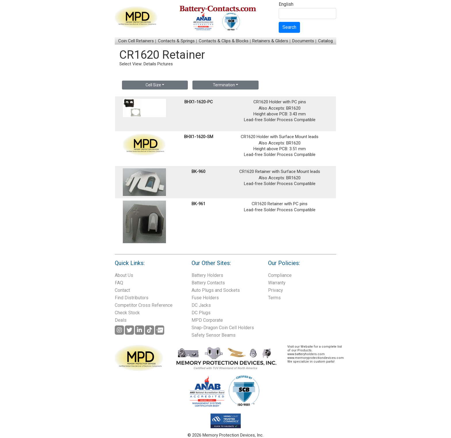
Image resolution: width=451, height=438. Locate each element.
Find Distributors (131, 297)
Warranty (277, 282)
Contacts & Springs (176, 40)
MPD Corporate (207, 320)
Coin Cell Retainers (136, 40)
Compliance (280, 275)
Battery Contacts (208, 282)
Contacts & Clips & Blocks (224, 40)
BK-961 (198, 203)
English (286, 4)
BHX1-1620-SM (198, 136)
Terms (274, 297)
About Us (124, 275)
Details (150, 63)
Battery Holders (207, 275)
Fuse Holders (205, 297)
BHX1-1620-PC (198, 101)
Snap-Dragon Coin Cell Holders (223, 327)
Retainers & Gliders (270, 40)
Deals (121, 320)
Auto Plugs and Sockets (216, 290)
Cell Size (153, 85)
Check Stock (127, 312)
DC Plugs (201, 312)
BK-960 (198, 171)
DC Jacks (201, 305)
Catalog (325, 40)
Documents (303, 40)
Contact (122, 290)
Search (289, 27)
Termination (224, 85)
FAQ (119, 282)
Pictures (165, 63)
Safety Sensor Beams (214, 335)
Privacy (275, 290)
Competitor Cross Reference (144, 305)
